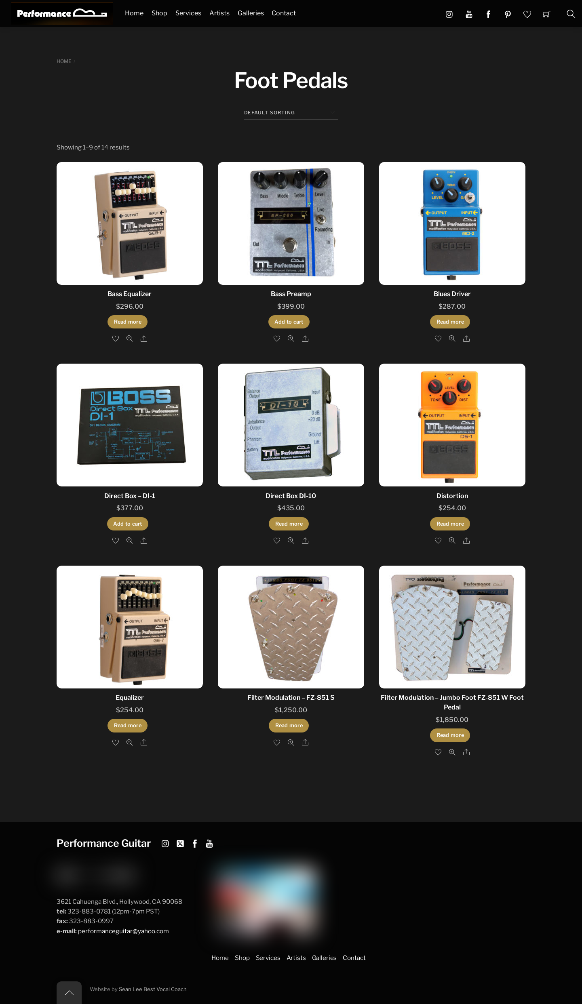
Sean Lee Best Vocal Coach (153, 989)
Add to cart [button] (289, 322)
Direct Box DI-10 (291, 496)
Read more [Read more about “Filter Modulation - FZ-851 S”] (289, 725)
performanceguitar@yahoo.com (123, 931)
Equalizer (130, 697)
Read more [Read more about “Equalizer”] (127, 725)
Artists (219, 13)
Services (188, 13)
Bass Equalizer (130, 294)
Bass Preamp (291, 294)
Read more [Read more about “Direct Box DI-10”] (289, 524)
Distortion (452, 496)
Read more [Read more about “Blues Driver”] (450, 322)
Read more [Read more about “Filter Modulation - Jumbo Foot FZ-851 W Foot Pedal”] (450, 735)
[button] (469, 13)
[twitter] (180, 842)
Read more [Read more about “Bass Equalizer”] (127, 322)
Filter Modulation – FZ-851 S (291, 697)
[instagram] (165, 842)
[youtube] (209, 842)
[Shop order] (291, 113)
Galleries (251, 13)
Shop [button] (242, 958)
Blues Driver (452, 294)
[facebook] (194, 842)
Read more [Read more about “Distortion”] (450, 524)
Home (134, 13)
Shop (159, 13)
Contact (284, 13)
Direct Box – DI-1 (129, 496)
